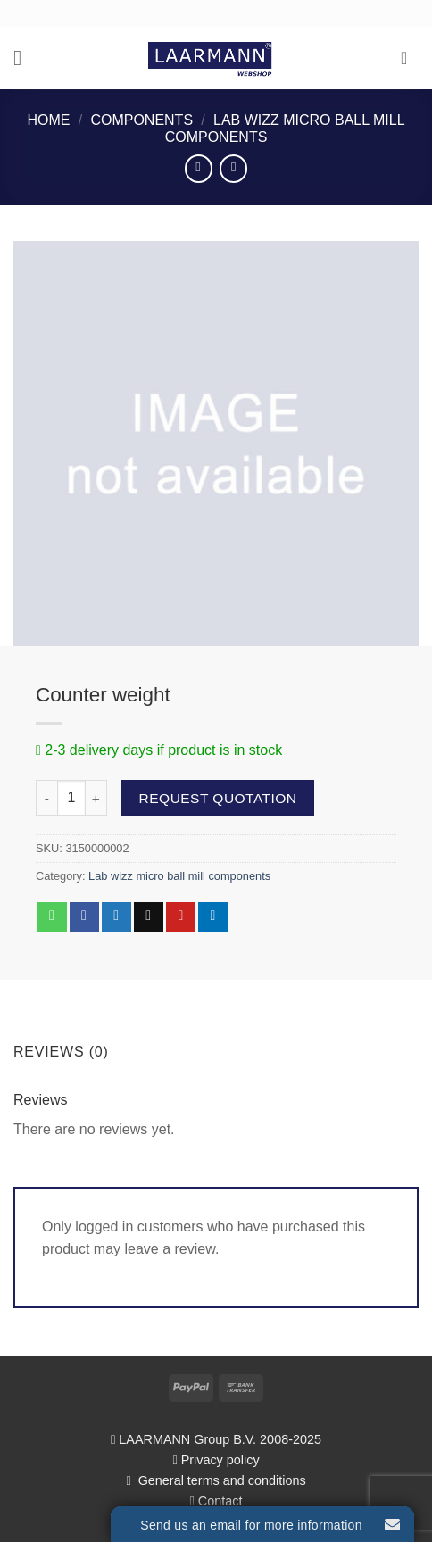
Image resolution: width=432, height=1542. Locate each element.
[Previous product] (233, 168)
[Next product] (198, 168)
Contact (220, 1501)
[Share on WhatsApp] (52, 917)
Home (48, 120)
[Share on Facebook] (84, 917)
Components (141, 120)
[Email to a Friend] (148, 917)
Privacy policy (220, 1460)
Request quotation (218, 798)
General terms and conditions (220, 1480)
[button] (24, 57)
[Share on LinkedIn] (213, 917)
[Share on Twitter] (116, 917)
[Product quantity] (71, 798)
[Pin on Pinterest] (180, 917)
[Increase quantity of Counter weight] (96, 798)
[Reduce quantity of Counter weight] (46, 798)
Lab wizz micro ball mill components (179, 876)
